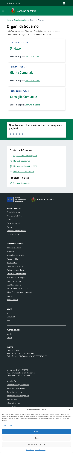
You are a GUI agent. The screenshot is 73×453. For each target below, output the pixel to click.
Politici (9, 227)
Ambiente (10, 251)
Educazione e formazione (16, 273)
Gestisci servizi (7, 425)
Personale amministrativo (16, 230)
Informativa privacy (40, 450)
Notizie (9, 313)
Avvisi (9, 320)
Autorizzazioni (12, 262)
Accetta (36, 431)
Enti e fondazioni (13, 223)
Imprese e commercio (15, 281)
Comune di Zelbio (32, 56)
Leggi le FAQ (11, 380)
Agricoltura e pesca (14, 247)
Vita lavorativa (12, 299)
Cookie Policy (30, 450)
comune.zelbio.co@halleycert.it (23, 372)
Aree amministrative (14, 215)
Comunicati (11, 316)
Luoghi (9, 333)
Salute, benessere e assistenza (18, 288)
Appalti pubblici (12, 258)
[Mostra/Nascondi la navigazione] (2, 10)
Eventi (9, 337)
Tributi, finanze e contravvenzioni (19, 292)
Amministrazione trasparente (18, 395)
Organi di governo (13, 212)
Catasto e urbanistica (15, 266)
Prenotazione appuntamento (18, 384)
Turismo (9, 296)
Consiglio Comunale (23, 96)
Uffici (9, 219)
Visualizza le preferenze (36, 444)
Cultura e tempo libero (15, 270)
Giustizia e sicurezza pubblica (18, 277)
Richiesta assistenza (14, 392)
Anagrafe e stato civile (15, 255)
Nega (36, 438)
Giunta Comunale (21, 72)
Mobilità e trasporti (14, 284)
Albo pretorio (12, 399)
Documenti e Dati (13, 234)
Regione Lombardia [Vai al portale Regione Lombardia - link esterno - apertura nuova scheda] (13, 3)
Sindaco (15, 48)
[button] (69, 409)
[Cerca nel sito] (63, 11)
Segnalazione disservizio (16, 388)
